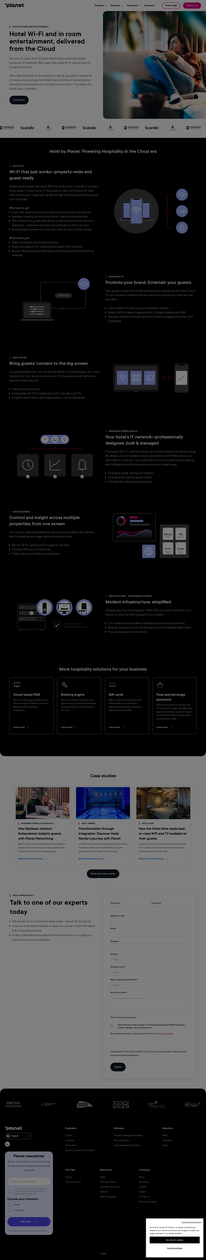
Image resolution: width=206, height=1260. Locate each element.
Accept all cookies (174, 1240)
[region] (175, 1238)
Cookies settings (174, 1248)
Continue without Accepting (191, 1222)
